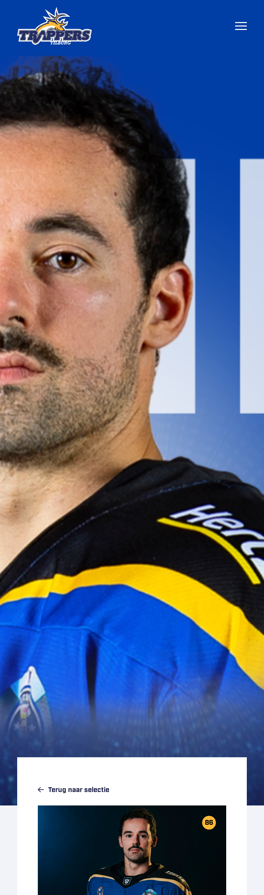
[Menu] (241, 26)
